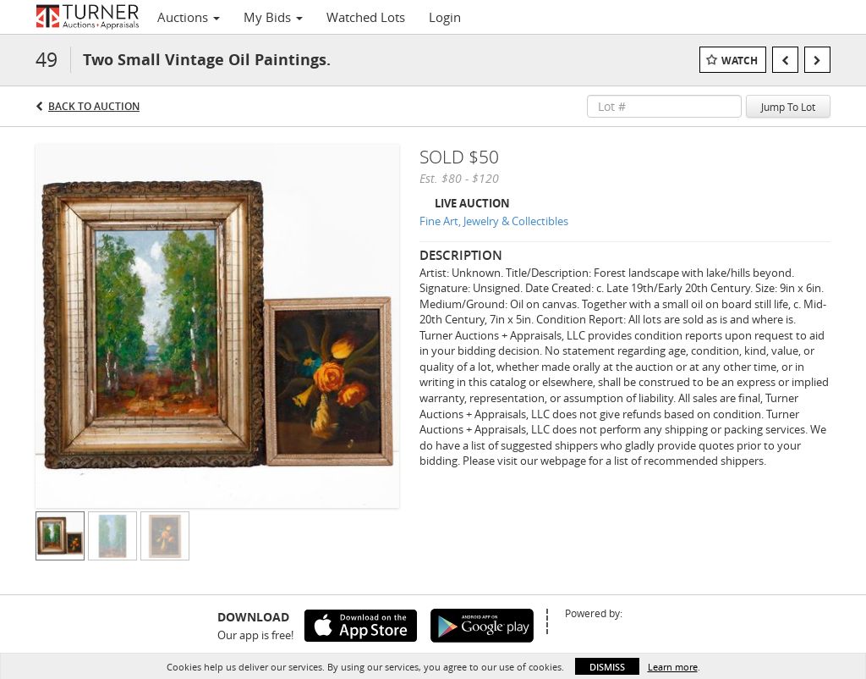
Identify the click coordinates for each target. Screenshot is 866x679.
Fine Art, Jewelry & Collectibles (493, 221)
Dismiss (607, 666)
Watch (739, 60)
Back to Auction (94, 106)
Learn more (673, 666)
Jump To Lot (788, 106)
